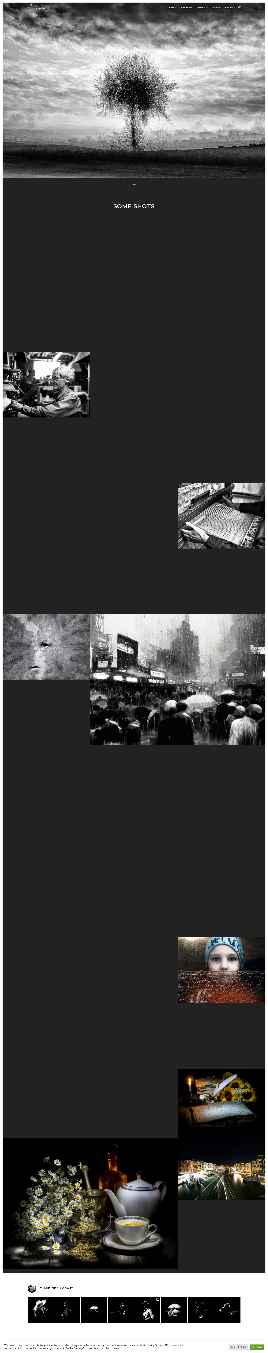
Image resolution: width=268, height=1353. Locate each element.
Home (172, 7)
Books (216, 7)
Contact (230, 7)
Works (201, 7)
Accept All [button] (257, 1347)
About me (186, 7)
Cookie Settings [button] (238, 1347)
